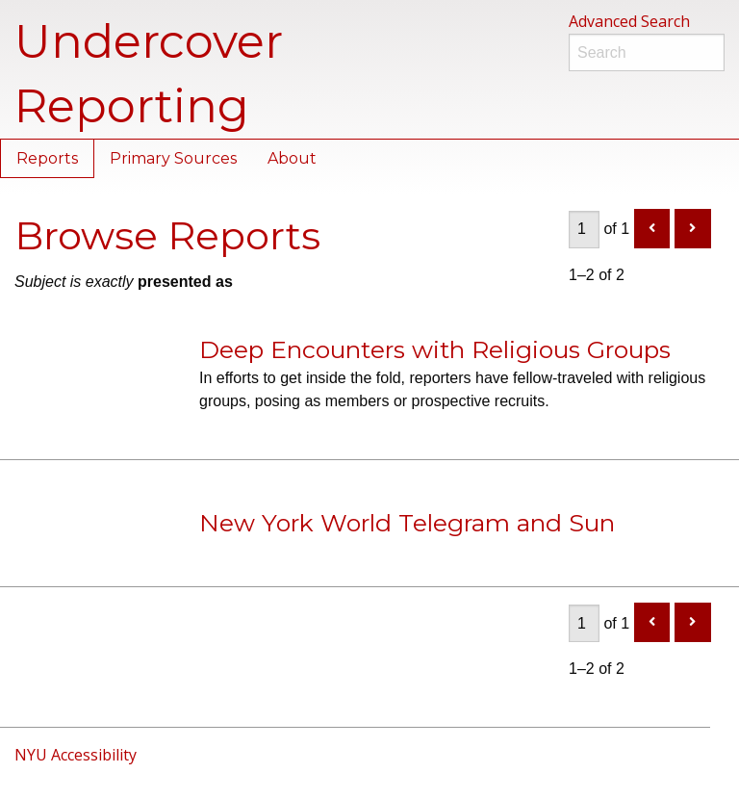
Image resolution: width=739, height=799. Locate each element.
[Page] (584, 229)
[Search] (647, 52)
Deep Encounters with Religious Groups (435, 349)
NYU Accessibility (75, 754)
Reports (47, 158)
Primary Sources (173, 158)
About (292, 158)
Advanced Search (629, 21)
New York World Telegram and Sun (407, 522)
